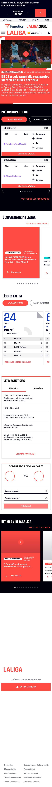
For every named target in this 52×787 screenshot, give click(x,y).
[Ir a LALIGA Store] (26, 26)
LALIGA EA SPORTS (14, 119)
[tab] (14, 119)
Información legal (31, 773)
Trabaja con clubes (11, 782)
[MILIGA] (48, 33)
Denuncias (8, 765)
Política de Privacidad (32, 777)
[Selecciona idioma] (35, 32)
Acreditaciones (10, 773)
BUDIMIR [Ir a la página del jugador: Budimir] (17, 351)
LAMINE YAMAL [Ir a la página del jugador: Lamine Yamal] (20, 347)
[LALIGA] (16, 33)
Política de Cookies (31, 782)
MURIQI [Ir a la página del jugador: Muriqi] (17, 343)
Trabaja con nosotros (12, 777)
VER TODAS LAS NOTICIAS (37, 223)
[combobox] (26, 491)
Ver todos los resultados (36, 199)
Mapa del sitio (10, 769)
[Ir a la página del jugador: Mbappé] (34, 322)
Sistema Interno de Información (36, 765)
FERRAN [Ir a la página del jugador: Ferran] (17, 355)
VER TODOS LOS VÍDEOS (39, 527)
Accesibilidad (29, 769)
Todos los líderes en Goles (18, 362)
